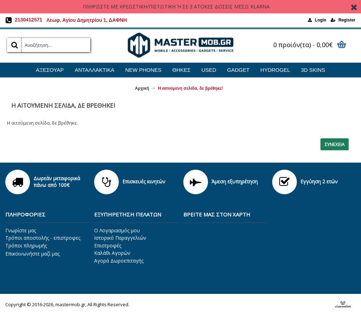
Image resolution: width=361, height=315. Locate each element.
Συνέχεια (334, 144)
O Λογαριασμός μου (117, 230)
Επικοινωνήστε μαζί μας (32, 253)
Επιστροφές (107, 245)
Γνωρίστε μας (20, 230)
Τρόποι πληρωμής (26, 245)
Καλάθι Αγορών (112, 253)
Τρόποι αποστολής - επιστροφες (42, 237)
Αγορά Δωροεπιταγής (118, 260)
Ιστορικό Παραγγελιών (120, 237)
